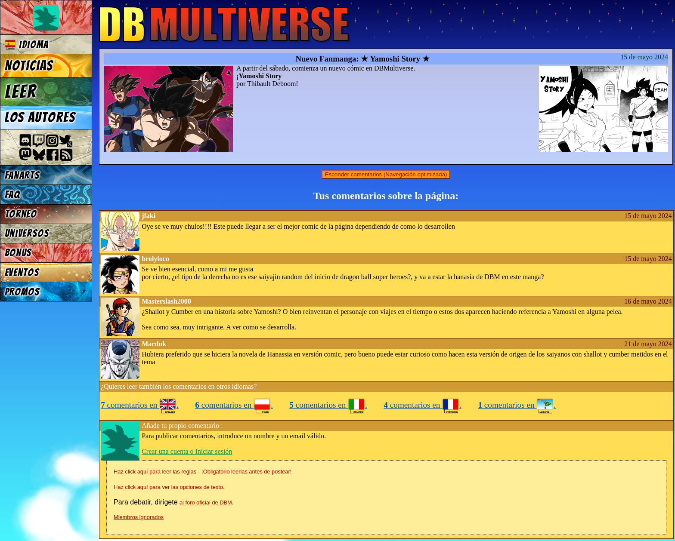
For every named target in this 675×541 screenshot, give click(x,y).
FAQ (12, 194)
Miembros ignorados (139, 517)
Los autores (40, 117)
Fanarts (22, 175)
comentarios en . (140, 404)
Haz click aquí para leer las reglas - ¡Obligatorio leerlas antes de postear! (202, 471)
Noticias (29, 65)
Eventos (22, 272)
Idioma (27, 44)
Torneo (21, 214)
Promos (22, 291)
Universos (27, 233)
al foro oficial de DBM (206, 502)
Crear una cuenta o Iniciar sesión (187, 451)
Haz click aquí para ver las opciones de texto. (169, 487)
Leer (21, 91)
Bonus (18, 252)
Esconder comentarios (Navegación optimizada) (386, 174)
